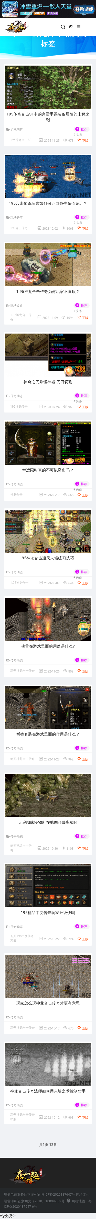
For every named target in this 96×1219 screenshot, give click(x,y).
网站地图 (75, 1201)
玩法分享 (14, 217)
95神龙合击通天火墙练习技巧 (48, 558)
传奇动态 (14, 396)
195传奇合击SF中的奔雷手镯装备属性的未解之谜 (48, 117)
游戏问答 (14, 129)
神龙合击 (16, 494)
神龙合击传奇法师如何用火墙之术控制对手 (48, 1091)
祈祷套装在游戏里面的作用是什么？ (48, 734)
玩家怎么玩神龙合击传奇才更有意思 (48, 1003)
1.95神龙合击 (19, 583)
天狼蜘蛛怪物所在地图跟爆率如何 (48, 822)
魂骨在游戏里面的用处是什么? (48, 646)
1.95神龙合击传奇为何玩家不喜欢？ (48, 291)
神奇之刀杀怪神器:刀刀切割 (48, 382)
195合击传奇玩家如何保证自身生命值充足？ (48, 203)
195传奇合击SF (20, 140)
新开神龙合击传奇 (22, 671)
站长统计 (8, 1215)
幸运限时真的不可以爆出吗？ (48, 470)
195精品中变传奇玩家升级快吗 (48, 912)
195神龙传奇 (19, 406)
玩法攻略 (14, 305)
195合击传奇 (19, 228)
